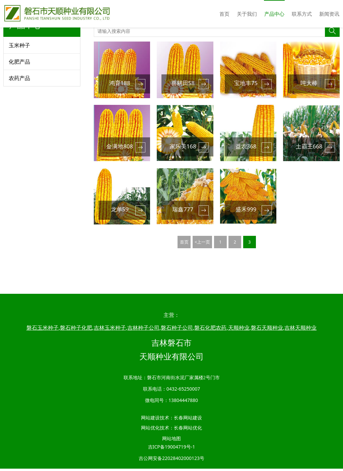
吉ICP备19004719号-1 (171, 449)
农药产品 (19, 105)
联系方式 (302, 13)
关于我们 (247, 13)
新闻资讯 (329, 13)
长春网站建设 (188, 420)
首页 (224, 13)
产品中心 (274, 13)
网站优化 (150, 430)
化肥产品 (19, 89)
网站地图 (171, 441)
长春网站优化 (188, 430)
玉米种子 (19, 72)
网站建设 (150, 420)
